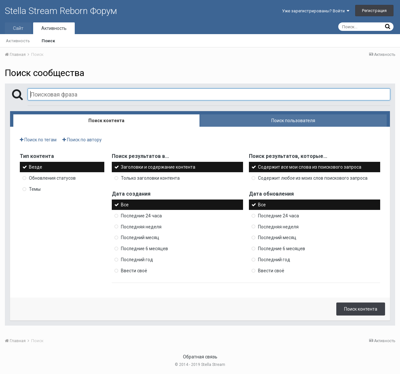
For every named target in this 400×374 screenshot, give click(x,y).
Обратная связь (200, 356)
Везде (35, 167)
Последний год (137, 259)
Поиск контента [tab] (106, 120)
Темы (35, 189)
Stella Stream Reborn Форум (61, 11)
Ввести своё (134, 270)
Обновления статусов (52, 178)
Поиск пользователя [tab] (293, 120)
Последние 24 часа (141, 215)
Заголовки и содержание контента (158, 167)
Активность (54, 28)
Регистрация (374, 10)
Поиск (48, 40)
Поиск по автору (82, 139)
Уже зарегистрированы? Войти (315, 10)
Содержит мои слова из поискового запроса (309, 167)
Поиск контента (360, 309)
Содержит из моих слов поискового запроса (313, 178)
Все (125, 204)
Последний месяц (140, 237)
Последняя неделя (141, 226)
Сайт (18, 28)
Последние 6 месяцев (144, 248)
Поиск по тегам (38, 139)
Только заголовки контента (150, 178)
